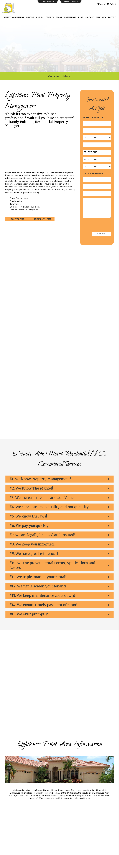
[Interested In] (97, 166)
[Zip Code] (97, 144)
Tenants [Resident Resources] (50, 17)
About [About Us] (59, 17)
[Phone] (97, 193)
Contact (89, 17)
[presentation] (100, 224)
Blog (80, 17)
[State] (97, 137)
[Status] (97, 159)
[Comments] (97, 208)
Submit (97, 62)
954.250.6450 (107, 4)
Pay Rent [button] (112, 17)
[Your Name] (97, 179)
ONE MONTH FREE (42, 219)
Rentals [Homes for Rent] (30, 17)
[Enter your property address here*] (50, 63)
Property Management (13, 17)
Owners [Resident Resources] (39, 17)
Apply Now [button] (101, 17)
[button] (59, 479)
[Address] (97, 123)
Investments (70, 17)
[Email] (97, 186)
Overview (51, 76)
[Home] (8, 7)
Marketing (66, 76)
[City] (97, 130)
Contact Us (17, 219)
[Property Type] (97, 152)
